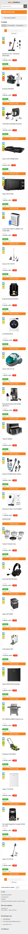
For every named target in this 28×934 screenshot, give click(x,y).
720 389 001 (6, 919)
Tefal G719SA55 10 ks (9, 544)
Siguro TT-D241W (7, 789)
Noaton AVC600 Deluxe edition (11, 474)
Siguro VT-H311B (7, 859)
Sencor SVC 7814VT (8, 264)
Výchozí (4, 25)
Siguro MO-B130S (7, 194)
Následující (14, 33)
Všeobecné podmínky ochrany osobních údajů (13, 901)
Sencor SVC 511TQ (8, 369)
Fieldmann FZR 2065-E (9, 754)
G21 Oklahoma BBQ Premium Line (12, 719)
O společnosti (4, 897)
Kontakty (3, 899)
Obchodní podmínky (6, 895)
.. (22, 30)
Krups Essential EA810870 (10, 299)
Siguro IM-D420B (7, 614)
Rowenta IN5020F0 (8, 89)
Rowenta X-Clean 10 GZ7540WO (12, 509)
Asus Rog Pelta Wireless (9, 579)
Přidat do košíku (14, 68)
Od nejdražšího (19, 25)
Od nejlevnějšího (11, 25)
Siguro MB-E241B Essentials (11, 684)
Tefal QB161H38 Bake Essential (12, 124)
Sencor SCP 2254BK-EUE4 (10, 159)
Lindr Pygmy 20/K (7, 649)
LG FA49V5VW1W (7, 334)
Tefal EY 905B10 (7, 439)
